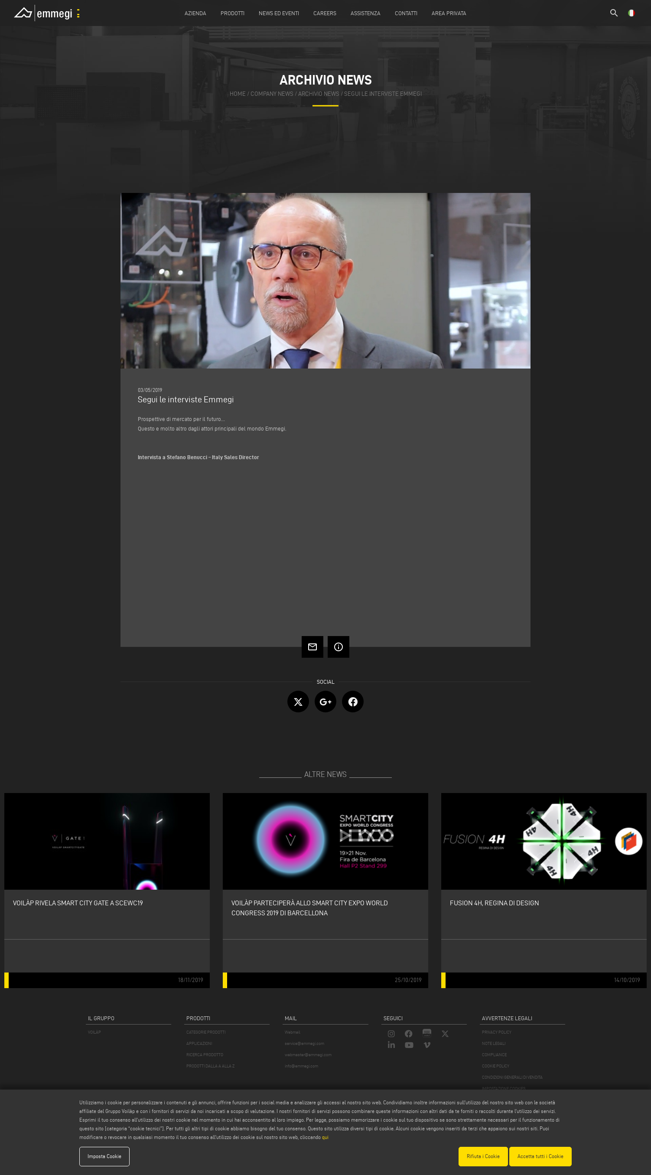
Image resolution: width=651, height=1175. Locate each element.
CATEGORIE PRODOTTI (205, 1032)
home (238, 94)
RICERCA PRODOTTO (204, 1054)
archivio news (318, 94)
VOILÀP (94, 1032)
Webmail (292, 1032)
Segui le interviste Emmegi (383, 94)
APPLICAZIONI (199, 1043)
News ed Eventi (279, 13)
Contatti (406, 13)
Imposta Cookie (104, 1156)
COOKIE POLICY (495, 1066)
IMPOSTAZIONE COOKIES (503, 1088)
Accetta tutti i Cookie (540, 1156)
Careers (324, 13)
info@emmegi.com (301, 1066)
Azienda (195, 13)
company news (272, 94)
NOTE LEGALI (493, 1043)
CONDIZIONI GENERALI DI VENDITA (512, 1077)
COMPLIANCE (494, 1054)
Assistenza (366, 13)
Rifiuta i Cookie (483, 1156)
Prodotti (232, 13)
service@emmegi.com (304, 1043)
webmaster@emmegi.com (308, 1054)
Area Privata (449, 13)
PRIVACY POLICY (496, 1032)
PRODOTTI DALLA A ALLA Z (210, 1066)
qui (325, 1137)
